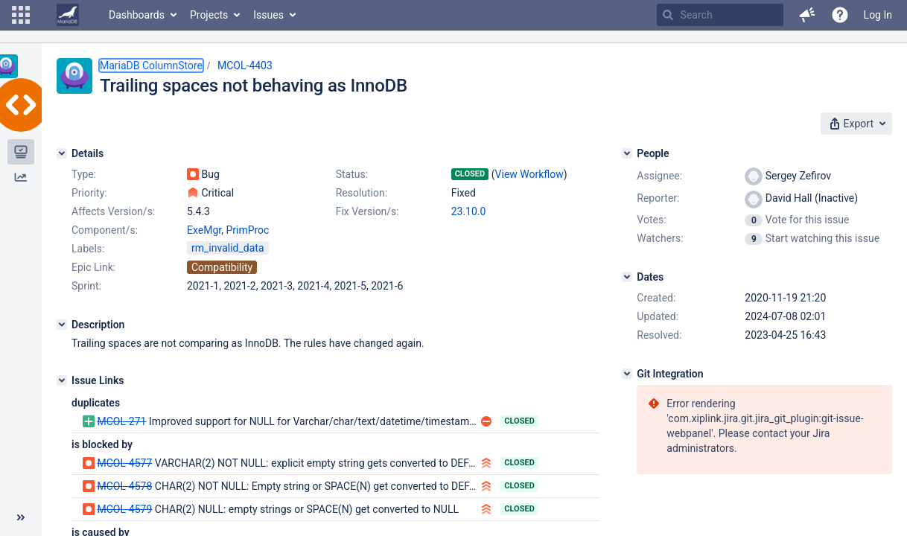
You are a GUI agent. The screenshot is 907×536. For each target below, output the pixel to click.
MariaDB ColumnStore (151, 65)
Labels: (87, 249)
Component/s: (104, 230)
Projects (209, 15)
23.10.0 (468, 211)
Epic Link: (93, 267)
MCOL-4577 (124, 463)
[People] (627, 153)
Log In (878, 15)
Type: (83, 174)
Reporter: (658, 198)
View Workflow (529, 174)
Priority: (89, 193)
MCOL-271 (121, 421)
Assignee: (659, 176)
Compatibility (221, 267)
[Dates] (627, 277)
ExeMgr (204, 230)
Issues (268, 15)
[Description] (62, 324)
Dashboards (137, 15)
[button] (20, 15)
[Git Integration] (627, 373)
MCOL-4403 (245, 65)
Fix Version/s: (367, 211)
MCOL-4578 (124, 486)
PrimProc (247, 230)
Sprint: (86, 286)
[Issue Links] (62, 380)
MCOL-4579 (124, 509)
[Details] (62, 153)
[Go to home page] (67, 15)
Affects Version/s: (113, 211)
